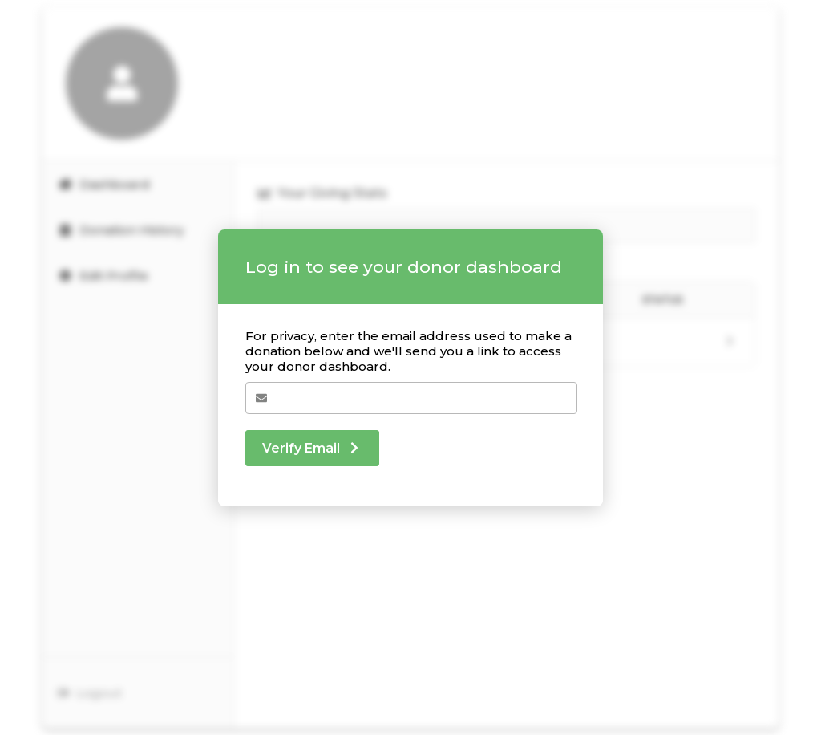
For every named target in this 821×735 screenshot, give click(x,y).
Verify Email (312, 448)
